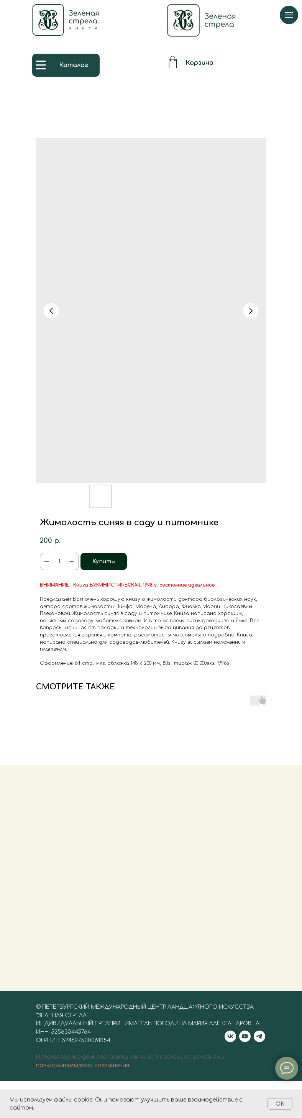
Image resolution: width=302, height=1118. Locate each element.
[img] (201, 20)
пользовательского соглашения (82, 1074)
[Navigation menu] (289, 15)
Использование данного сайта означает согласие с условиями (130, 1066)
